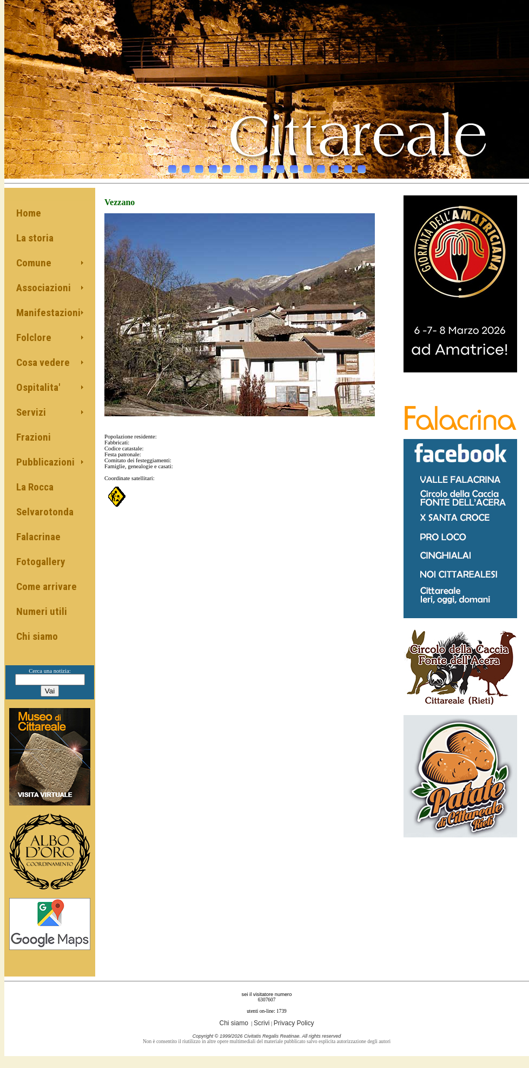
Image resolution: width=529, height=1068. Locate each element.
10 (294, 166)
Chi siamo (37, 636)
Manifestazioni (48, 312)
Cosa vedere (43, 362)
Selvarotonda (45, 512)
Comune (33, 263)
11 (307, 166)
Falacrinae (38, 536)
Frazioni (33, 437)
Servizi (31, 412)
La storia (35, 238)
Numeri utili (41, 611)
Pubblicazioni (45, 462)
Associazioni (43, 287)
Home (28, 213)
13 (334, 166)
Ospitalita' (38, 387)
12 (321, 166)
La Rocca (35, 487)
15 (361, 166)
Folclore (33, 337)
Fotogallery (40, 561)
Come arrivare (46, 586)
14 (348, 166)
